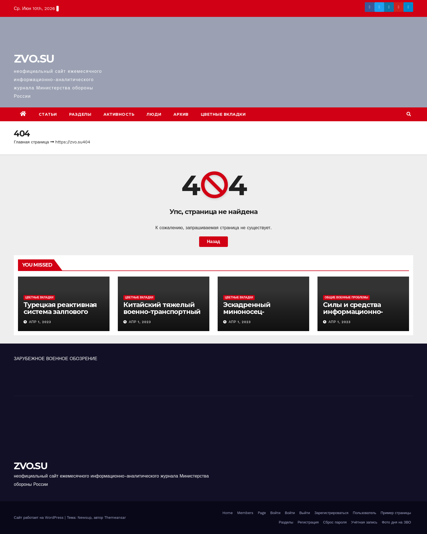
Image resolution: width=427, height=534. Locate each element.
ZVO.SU (34, 58)
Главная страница (31, 142)
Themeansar (115, 517)
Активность (118, 114)
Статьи (48, 114)
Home (227, 513)
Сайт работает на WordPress (39, 517)
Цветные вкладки (223, 114)
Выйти (304, 513)
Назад (213, 241)
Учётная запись (364, 522)
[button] (409, 114)
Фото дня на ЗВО (396, 522)
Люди (154, 114)
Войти (275, 513)
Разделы (80, 114)
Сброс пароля (335, 522)
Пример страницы (396, 513)
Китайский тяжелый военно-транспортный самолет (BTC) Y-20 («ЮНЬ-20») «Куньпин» (162, 315)
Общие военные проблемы (346, 297)
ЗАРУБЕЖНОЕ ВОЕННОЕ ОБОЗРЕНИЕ (55, 358)
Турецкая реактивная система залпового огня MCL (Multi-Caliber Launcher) (62, 315)
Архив (181, 114)
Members (245, 513)
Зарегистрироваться (331, 513)
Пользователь (364, 513)
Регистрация (308, 522)
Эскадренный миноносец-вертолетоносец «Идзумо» (251, 315)
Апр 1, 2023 (40, 322)
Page (262, 513)
